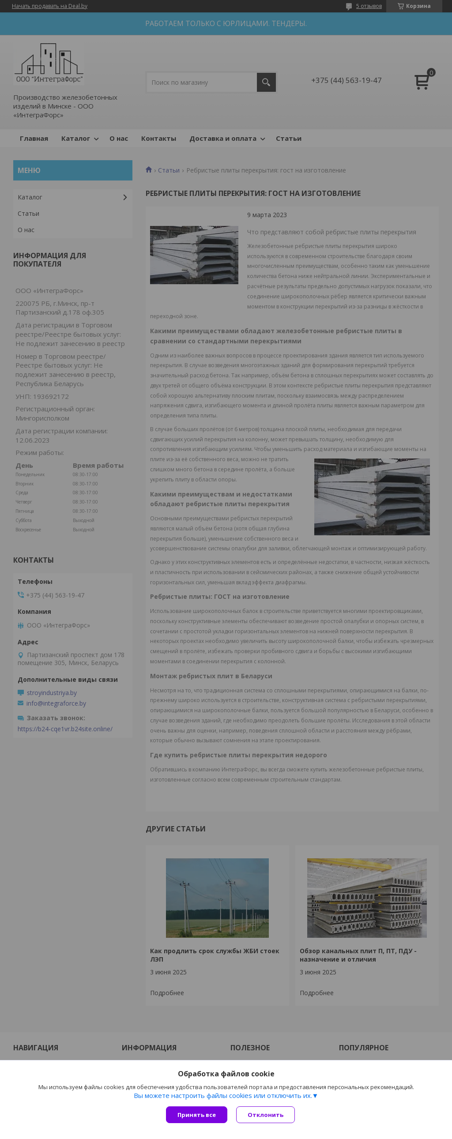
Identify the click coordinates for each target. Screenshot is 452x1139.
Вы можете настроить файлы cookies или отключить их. (223, 1095)
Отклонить (265, 1115)
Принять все (196, 1115)
